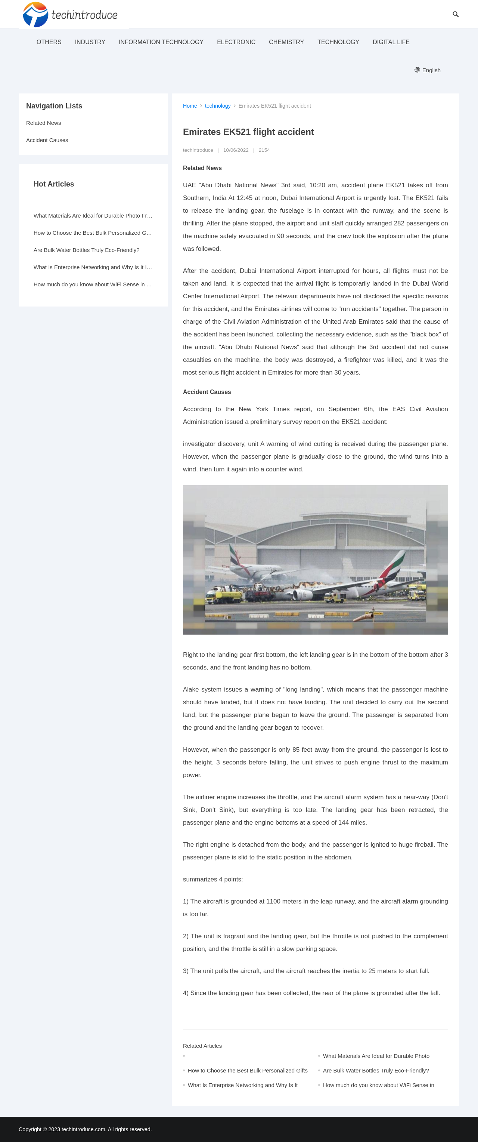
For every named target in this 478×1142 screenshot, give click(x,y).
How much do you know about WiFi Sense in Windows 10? (93, 284)
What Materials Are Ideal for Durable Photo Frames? (93, 215)
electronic (236, 42)
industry (90, 42)
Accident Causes (47, 140)
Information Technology (161, 42)
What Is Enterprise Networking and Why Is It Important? (93, 267)
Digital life (391, 42)
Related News (43, 123)
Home (190, 106)
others (49, 42)
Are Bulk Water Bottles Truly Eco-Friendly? (376, 1070)
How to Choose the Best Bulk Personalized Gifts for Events (93, 233)
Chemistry (286, 42)
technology (338, 42)
